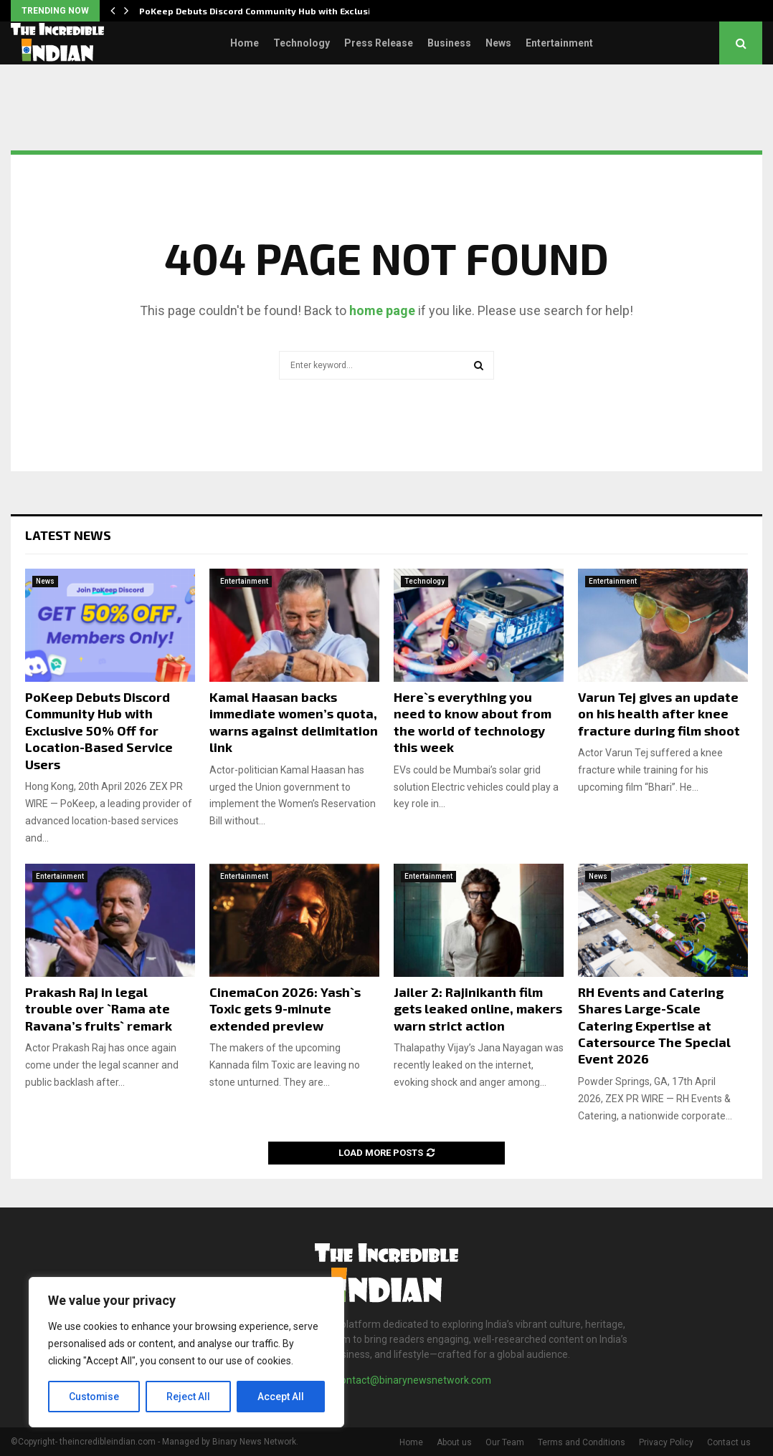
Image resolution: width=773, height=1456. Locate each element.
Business (449, 43)
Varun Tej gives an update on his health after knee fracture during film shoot (659, 713)
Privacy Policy (666, 1442)
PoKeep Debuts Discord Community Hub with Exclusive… (264, 11)
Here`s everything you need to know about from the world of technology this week (472, 722)
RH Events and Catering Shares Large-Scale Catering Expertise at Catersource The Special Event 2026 (654, 1025)
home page (382, 310)
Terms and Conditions (581, 1442)
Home (244, 43)
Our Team (504, 1442)
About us (454, 1442)
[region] (186, 1352)
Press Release (378, 43)
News (498, 43)
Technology (301, 43)
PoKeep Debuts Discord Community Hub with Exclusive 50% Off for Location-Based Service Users (99, 730)
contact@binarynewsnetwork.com (413, 1380)
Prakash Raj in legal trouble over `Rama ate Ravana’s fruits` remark (98, 1008)
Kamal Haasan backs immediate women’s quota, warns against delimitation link (293, 722)
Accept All (280, 1396)
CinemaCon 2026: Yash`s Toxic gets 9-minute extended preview (285, 1008)
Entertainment (559, 43)
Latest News (68, 535)
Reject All (189, 1396)
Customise (94, 1396)
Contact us (729, 1442)
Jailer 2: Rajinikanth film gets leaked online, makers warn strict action (478, 1008)
